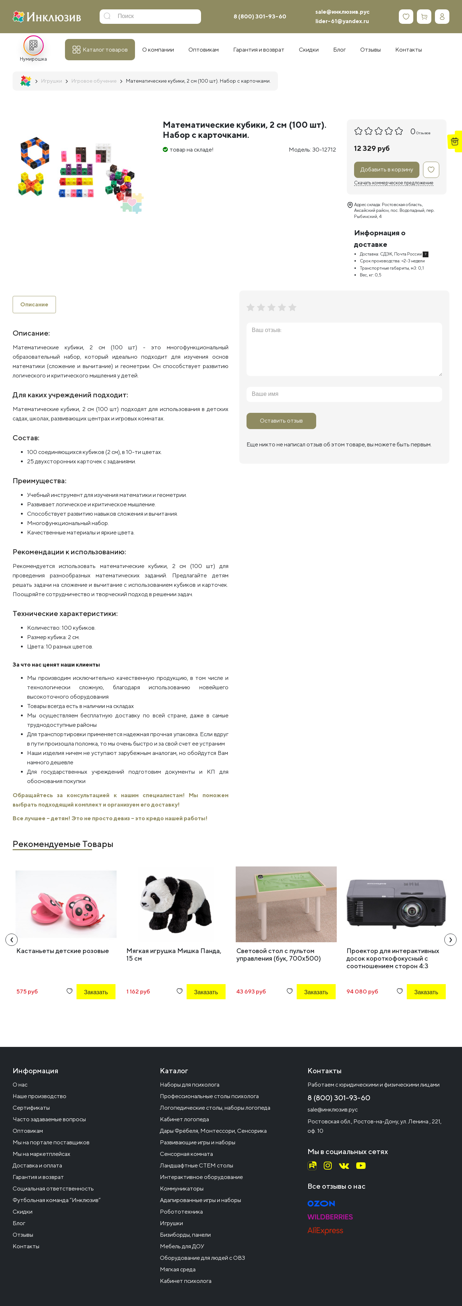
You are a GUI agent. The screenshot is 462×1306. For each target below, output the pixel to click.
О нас (20, 1084)
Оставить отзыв (281, 420)
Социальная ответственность (53, 1188)
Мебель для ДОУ (182, 1246)
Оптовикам (28, 1130)
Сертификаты (31, 1107)
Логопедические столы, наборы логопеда (215, 1107)
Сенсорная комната (186, 1153)
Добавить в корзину (387, 169)
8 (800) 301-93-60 (260, 16)
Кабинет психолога (186, 1280)
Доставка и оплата (37, 1165)
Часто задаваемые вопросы (49, 1119)
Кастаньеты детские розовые (62, 951)
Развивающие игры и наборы (197, 1142)
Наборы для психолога (189, 1084)
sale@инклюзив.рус (342, 11)
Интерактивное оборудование (201, 1177)
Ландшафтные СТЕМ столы (196, 1165)
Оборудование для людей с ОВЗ (202, 1257)
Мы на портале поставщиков (51, 1142)
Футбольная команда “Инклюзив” (57, 1200)
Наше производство (39, 1096)
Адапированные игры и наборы (200, 1200)
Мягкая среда (178, 1269)
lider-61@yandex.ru (342, 21)
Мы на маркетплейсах (41, 1153)
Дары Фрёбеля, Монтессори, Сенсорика (213, 1130)
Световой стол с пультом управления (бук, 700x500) (278, 954)
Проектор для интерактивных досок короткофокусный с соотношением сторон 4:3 (392, 958)
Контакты (26, 1246)
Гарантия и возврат (38, 1177)
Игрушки (171, 1223)
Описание (34, 304)
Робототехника (181, 1211)
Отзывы (23, 1234)
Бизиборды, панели (185, 1234)
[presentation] (11, 940)
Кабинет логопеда (184, 1119)
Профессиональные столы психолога (209, 1096)
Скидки (22, 1211)
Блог (19, 1223)
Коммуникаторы (182, 1188)
